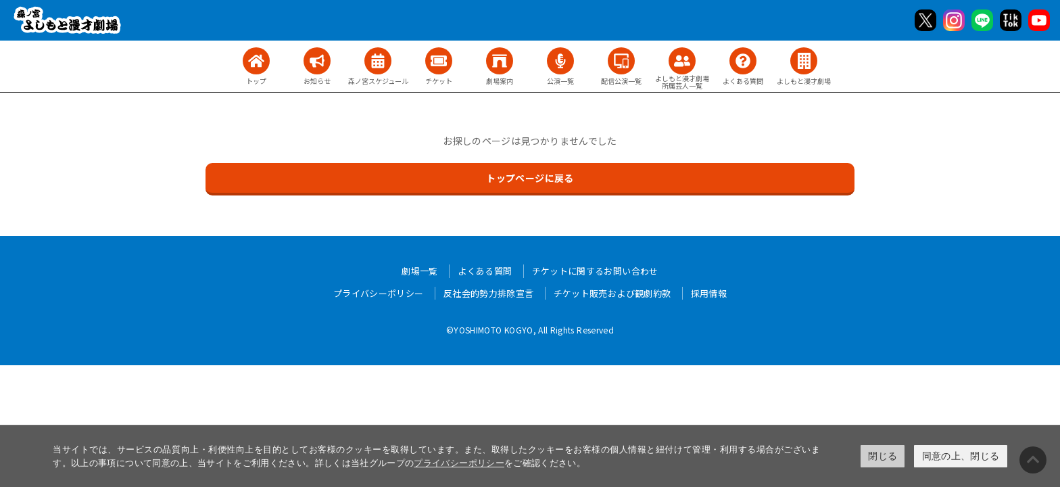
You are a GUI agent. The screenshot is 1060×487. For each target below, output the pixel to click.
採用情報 (709, 293)
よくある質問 (485, 270)
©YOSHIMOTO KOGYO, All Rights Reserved (530, 329)
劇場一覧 (419, 270)
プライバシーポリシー (459, 463)
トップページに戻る (529, 178)
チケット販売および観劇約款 (612, 293)
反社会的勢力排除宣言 (488, 293)
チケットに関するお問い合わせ (595, 270)
